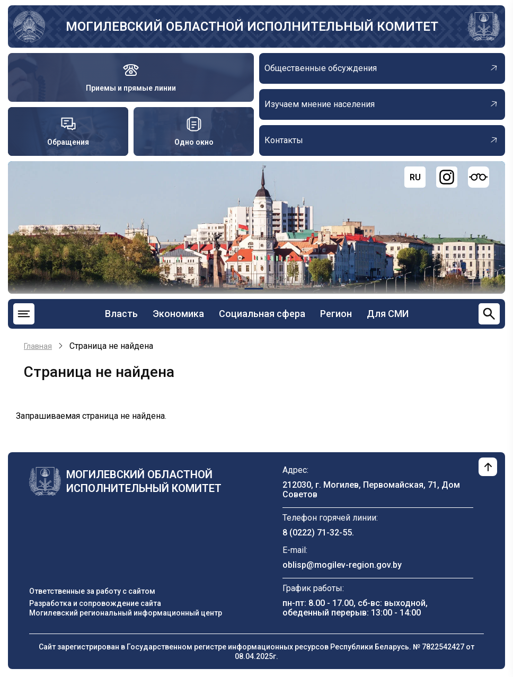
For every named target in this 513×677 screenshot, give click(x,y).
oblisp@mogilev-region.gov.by (342, 565)
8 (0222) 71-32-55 (317, 532)
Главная (38, 346)
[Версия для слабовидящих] (478, 177)
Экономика (178, 313)
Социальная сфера (262, 313)
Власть (121, 313)
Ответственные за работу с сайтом (92, 591)
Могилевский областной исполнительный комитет (252, 26)
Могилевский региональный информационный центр (125, 613)
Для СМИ (388, 313)
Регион (336, 313)
